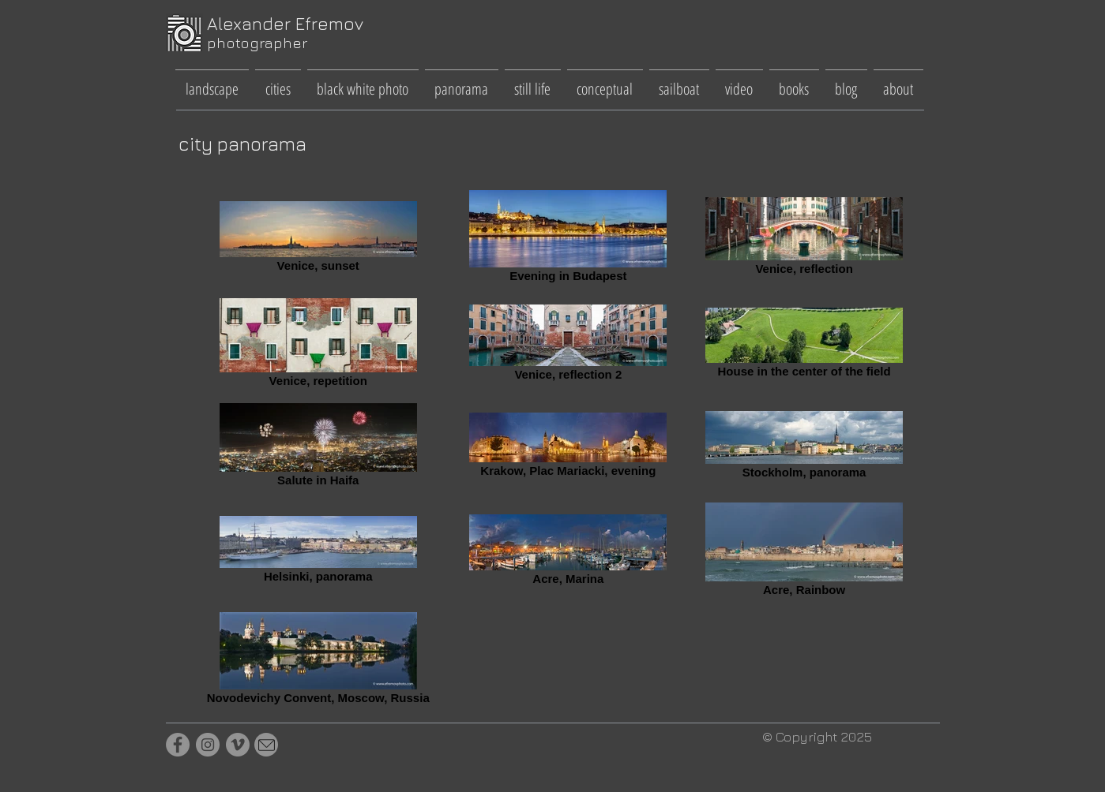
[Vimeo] (238, 745)
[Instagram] (208, 745)
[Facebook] (178, 745)
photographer (257, 42)
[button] (212, 81)
